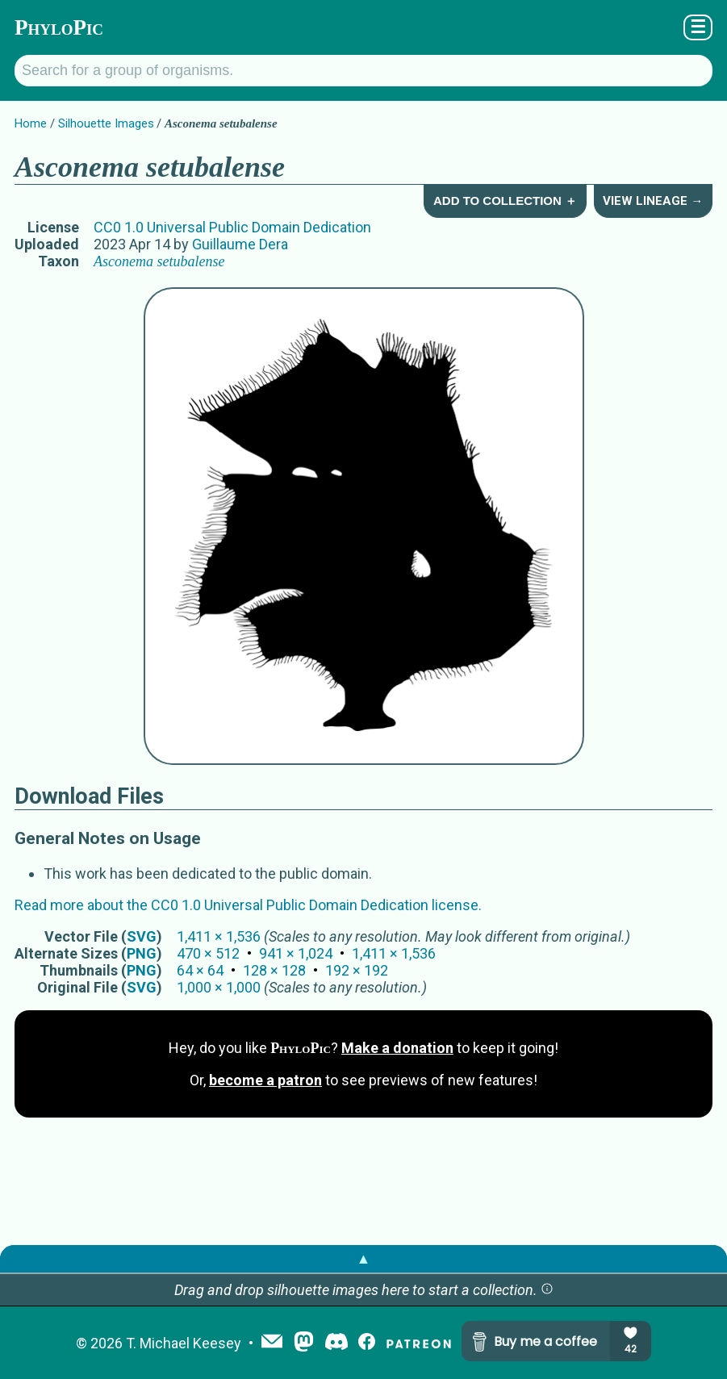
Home (31, 123)
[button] (547, 1289)
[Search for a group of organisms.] (363, 70)
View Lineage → (653, 201)
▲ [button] (364, 1258)
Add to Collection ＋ (505, 200)
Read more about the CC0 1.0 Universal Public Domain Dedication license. (248, 904)
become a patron (265, 1080)
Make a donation (397, 1047)
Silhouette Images (106, 123)
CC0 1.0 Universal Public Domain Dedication (232, 227)
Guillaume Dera (240, 244)
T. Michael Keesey (183, 1343)
